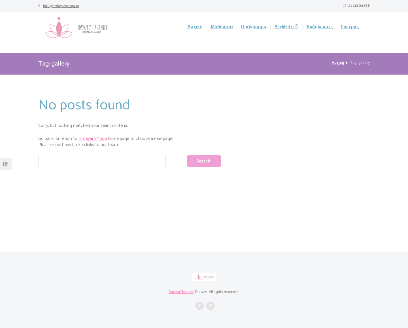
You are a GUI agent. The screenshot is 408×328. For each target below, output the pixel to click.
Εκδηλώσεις (320, 27)
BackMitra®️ (286, 27)
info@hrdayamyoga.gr (61, 6)
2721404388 (359, 6)
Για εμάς (350, 27)
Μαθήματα (222, 27)
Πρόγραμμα (253, 27)
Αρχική (195, 27)
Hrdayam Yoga (92, 138)
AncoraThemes (181, 292)
